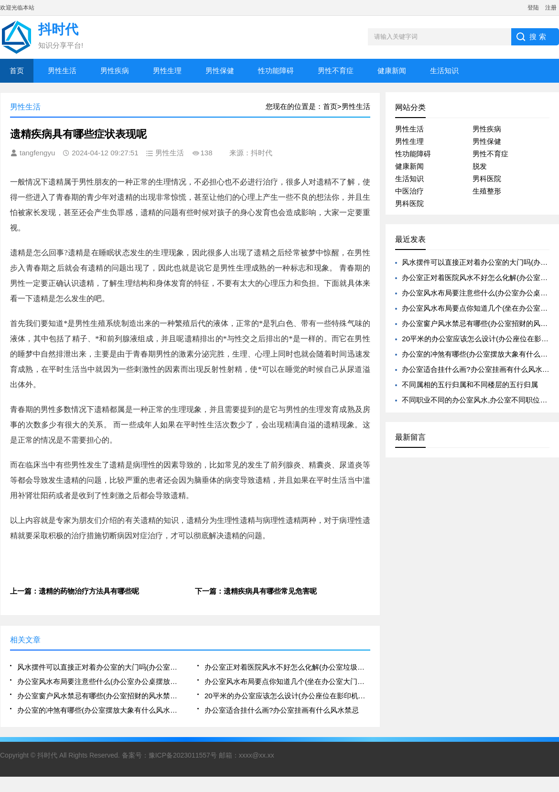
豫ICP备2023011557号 (183, 755)
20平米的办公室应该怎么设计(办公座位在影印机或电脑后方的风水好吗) (287, 696)
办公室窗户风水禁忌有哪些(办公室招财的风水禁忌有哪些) (100, 696)
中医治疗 (409, 191)
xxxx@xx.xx (256, 755)
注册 (551, 7)
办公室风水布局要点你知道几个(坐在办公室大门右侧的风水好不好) (287, 681)
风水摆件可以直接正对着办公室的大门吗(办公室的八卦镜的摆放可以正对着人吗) (100, 667)
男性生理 (167, 70)
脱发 (480, 166)
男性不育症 (336, 70)
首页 (17, 70)
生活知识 (444, 70)
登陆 (533, 7)
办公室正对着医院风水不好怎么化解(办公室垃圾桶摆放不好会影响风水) (287, 667)
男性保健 (219, 70)
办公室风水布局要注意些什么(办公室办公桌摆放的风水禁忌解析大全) (100, 681)
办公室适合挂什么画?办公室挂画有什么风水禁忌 (281, 710)
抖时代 (47, 755)
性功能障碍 (276, 70)
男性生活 (62, 70)
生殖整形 (487, 191)
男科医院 (487, 178)
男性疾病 (114, 70)
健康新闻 (391, 70)
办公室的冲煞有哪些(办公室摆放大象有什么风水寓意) (100, 710)
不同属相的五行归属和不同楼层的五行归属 (470, 384)
